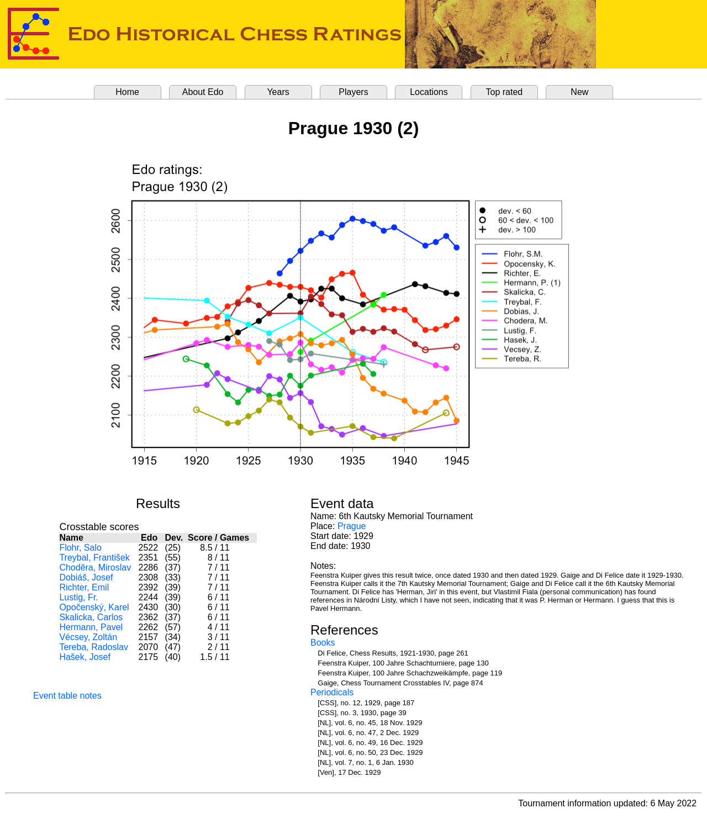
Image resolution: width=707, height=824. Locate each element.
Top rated (504, 92)
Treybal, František (94, 557)
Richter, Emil (84, 587)
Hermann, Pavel (91, 627)
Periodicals (332, 692)
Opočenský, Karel (94, 607)
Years (278, 92)
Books (322, 642)
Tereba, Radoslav (93, 647)
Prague (351, 526)
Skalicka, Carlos (91, 617)
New (579, 92)
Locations (429, 92)
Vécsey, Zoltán (88, 637)
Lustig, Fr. (78, 597)
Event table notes (67, 695)
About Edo (203, 92)
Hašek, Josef (84, 657)
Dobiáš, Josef (86, 577)
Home (127, 92)
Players (353, 92)
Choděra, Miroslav (95, 567)
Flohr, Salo (80, 547)
